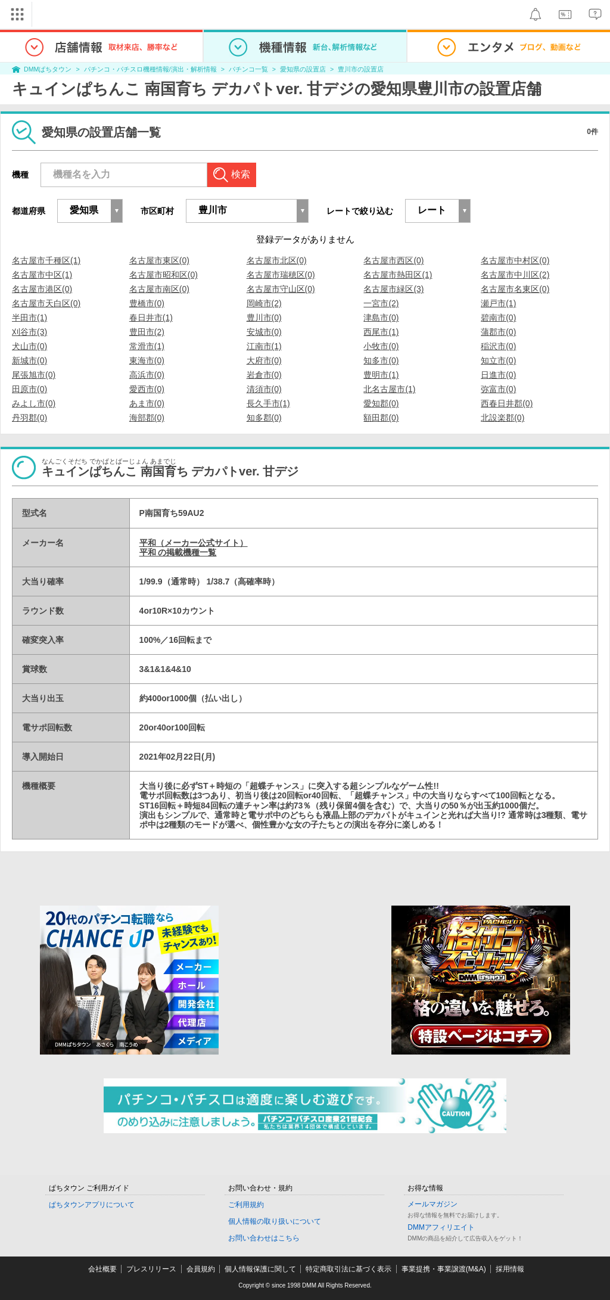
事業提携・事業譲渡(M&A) (444, 1269)
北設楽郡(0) (502, 417)
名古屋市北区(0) (277, 260)
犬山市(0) (29, 346)
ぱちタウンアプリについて (92, 1205)
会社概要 (102, 1269)
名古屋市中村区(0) (515, 260)
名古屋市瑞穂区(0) (281, 274)
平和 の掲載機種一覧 (178, 552)
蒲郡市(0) (498, 332)
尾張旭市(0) (33, 375)
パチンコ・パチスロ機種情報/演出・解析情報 (150, 69)
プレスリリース (151, 1269)
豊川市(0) (264, 317)
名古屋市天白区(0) (46, 303)
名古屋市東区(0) (159, 260)
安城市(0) (264, 332)
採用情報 (510, 1269)
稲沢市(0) (498, 346)
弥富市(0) (498, 389)
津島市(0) (381, 317)
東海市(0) (146, 360)
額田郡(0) (381, 417)
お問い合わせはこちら (264, 1238)
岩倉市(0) (264, 375)
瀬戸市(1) (498, 303)
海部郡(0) (146, 417)
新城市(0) (29, 360)
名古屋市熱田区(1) (397, 274)
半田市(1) (29, 317)
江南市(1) (264, 346)
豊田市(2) (146, 332)
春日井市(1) (151, 317)
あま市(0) (146, 403)
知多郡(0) (264, 417)
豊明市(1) (381, 375)
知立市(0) (498, 360)
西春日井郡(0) (507, 403)
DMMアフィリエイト (441, 1227)
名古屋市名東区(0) (515, 289)
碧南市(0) (498, 317)
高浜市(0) (146, 375)
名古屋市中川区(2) (515, 274)
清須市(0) (264, 389)
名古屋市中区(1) (42, 274)
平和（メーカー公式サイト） (193, 543)
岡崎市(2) (264, 303)
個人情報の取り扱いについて (274, 1221)
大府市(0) (264, 360)
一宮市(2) (381, 303)
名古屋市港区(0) (42, 289)
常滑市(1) (146, 346)
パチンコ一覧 (248, 69)
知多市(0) (381, 360)
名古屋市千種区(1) (46, 260)
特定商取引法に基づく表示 (348, 1269)
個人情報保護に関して (260, 1269)
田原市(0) (29, 389)
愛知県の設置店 (303, 69)
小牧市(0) (381, 346)
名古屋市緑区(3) (393, 289)
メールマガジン (432, 1204)
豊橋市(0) (146, 303)
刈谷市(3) (29, 332)
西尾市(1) (381, 332)
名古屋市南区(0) (159, 289)
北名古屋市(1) (389, 389)
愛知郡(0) (381, 403)
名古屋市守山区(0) (281, 289)
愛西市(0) (146, 389)
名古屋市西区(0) (393, 260)
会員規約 (200, 1269)
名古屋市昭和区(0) (163, 274)
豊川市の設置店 (361, 69)
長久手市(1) (268, 403)
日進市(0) (498, 375)
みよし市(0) (33, 403)
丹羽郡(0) (29, 417)
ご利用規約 (246, 1205)
